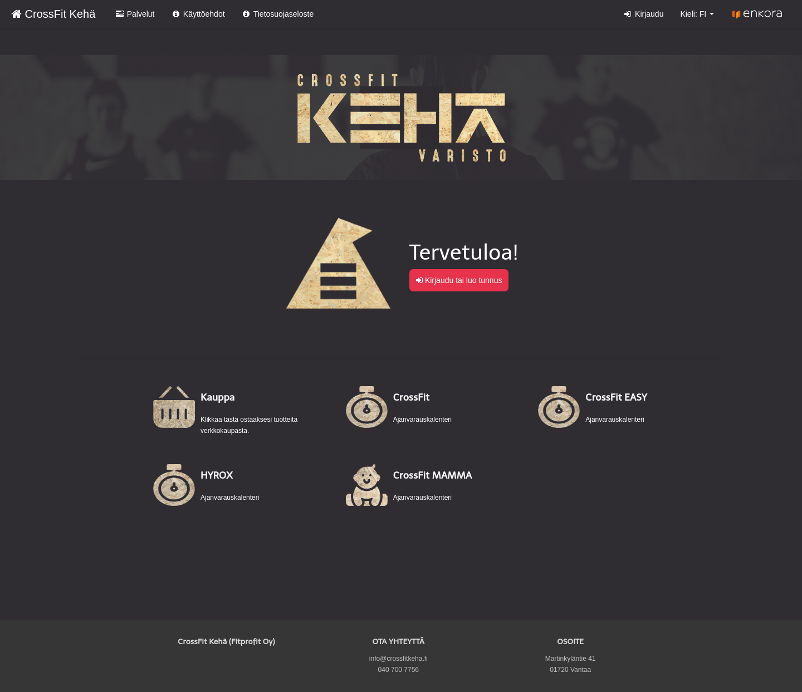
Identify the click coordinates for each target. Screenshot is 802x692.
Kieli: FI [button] (697, 13)
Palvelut (134, 13)
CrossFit (411, 397)
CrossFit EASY (616, 397)
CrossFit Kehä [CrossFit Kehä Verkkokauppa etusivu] (53, 14)
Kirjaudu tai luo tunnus (459, 280)
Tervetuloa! (464, 252)
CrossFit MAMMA (432, 475)
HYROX (216, 475)
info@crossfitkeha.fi (398, 658)
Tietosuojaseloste (278, 13)
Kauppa (217, 397)
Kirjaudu (643, 13)
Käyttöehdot (197, 13)
